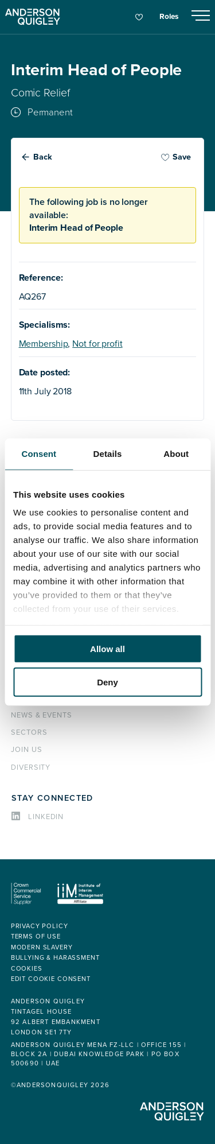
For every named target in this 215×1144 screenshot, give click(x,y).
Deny (107, 682)
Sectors (29, 732)
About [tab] (176, 453)
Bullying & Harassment (55, 957)
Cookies (26, 968)
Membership (43, 344)
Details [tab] (107, 453)
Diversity (31, 767)
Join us (26, 749)
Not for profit (97, 344)
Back (42, 157)
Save (176, 157)
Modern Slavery (42, 947)
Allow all (107, 648)
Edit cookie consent (51, 979)
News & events (41, 715)
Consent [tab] (38, 453)
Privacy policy (39, 926)
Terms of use (36, 936)
